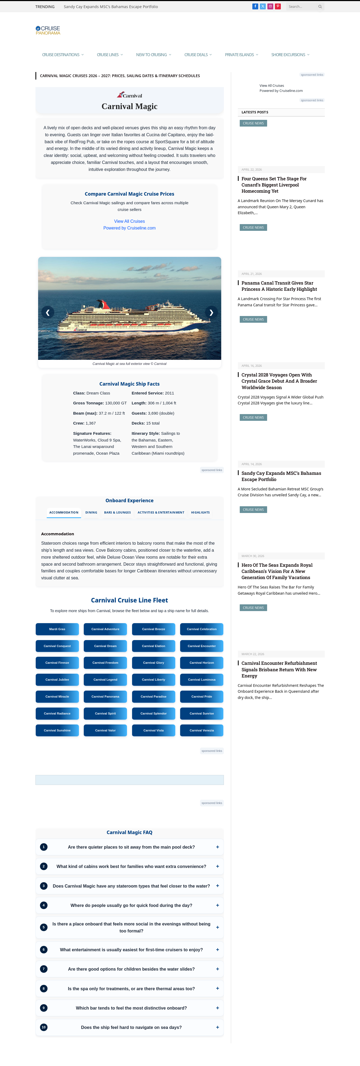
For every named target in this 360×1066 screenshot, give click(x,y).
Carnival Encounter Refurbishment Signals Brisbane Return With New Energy (279, 669)
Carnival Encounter (202, 646)
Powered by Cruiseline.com (129, 228)
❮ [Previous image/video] (47, 312)
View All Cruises (129, 221)
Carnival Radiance (57, 713)
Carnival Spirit (105, 713)
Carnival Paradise (153, 696)
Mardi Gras (57, 629)
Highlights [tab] (200, 512)
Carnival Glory (153, 662)
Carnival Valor (105, 730)
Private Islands (239, 54)
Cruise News (253, 123)
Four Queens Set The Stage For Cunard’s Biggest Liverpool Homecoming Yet (274, 184)
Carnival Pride (201, 696)
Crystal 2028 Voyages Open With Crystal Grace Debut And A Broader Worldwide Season (279, 381)
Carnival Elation (153, 646)
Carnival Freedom (105, 662)
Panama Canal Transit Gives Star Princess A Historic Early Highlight (279, 286)
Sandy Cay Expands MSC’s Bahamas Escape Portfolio (111, 6)
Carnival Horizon (202, 662)
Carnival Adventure (105, 629)
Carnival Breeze (153, 629)
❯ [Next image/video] (211, 312)
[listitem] (129, 847)
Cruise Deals (195, 54)
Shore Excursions (288, 54)
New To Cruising (151, 54)
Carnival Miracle (57, 696)
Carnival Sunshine (57, 730)
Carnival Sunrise (202, 713)
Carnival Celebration (202, 629)
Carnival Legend (105, 679)
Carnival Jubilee (57, 679)
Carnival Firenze (57, 662)
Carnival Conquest (57, 646)
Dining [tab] (91, 512)
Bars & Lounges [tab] (117, 512)
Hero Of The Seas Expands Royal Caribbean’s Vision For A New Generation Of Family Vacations (277, 571)
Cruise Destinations (60, 54)
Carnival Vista (154, 730)
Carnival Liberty (153, 679)
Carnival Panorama (105, 696)
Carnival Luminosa (202, 679)
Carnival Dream (105, 646)
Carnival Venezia (202, 730)
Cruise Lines (107, 54)
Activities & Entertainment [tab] (161, 512)
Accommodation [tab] (63, 512)
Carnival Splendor (153, 713)
